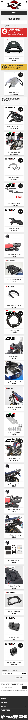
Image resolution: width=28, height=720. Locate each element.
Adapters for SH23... (14, 637)
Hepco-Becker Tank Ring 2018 (14, 382)
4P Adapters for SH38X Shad (14, 663)
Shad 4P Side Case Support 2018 (14, 126)
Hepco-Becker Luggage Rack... (14, 484)
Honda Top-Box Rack (14, 59)
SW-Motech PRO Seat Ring (14, 586)
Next (24, 673)
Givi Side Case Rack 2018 (14, 458)
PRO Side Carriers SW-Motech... (14, 407)
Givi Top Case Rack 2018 (14, 203)
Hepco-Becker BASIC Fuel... (14, 560)
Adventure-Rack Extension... (14, 611)
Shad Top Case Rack (14, 229)
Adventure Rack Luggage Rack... (14, 280)
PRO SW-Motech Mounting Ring (14, 305)
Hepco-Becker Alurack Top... (14, 509)
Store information (5, 710)
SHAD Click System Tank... (14, 177)
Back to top (20, 677)
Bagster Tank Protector (14, 92)
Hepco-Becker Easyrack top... (14, 254)
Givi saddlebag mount (14, 356)
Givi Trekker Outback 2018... (14, 152)
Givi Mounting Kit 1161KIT (14, 433)
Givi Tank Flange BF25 (14, 331)
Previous (6, 673)
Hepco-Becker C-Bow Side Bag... (14, 535)
